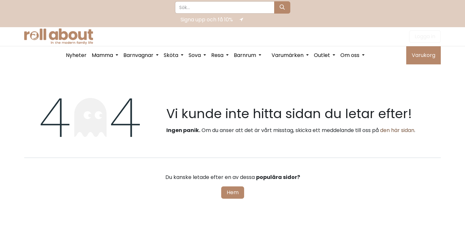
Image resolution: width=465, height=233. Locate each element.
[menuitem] (76, 55)
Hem (233, 192)
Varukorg (423, 55)
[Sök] (282, 7)
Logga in (425, 36)
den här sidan (397, 130)
